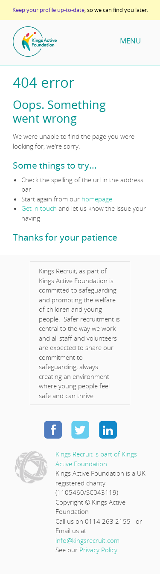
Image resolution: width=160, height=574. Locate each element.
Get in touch (39, 208)
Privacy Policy (98, 549)
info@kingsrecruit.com (87, 540)
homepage (96, 199)
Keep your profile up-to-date (48, 10)
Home (62, 41)
